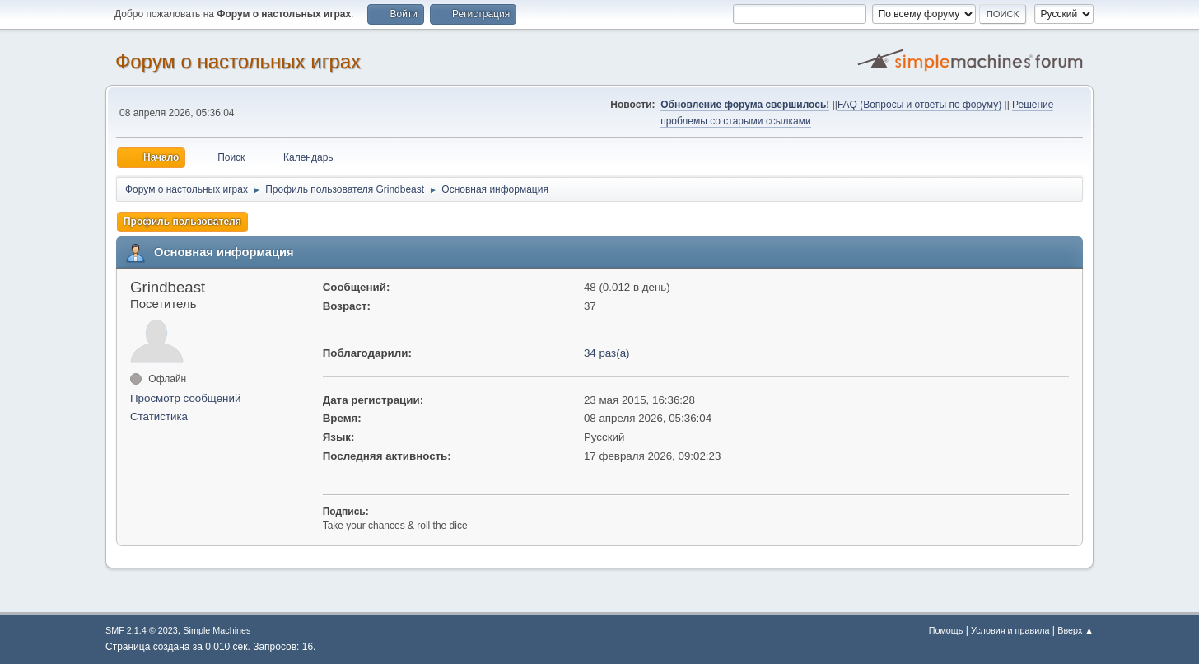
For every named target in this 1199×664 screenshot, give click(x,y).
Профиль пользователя (182, 221)
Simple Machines (216, 630)
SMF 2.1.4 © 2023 (141, 630)
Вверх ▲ (1075, 630)
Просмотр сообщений (185, 398)
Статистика (159, 416)
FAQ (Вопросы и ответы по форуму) (919, 104)
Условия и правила (1010, 630)
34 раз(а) (607, 353)
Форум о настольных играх (238, 61)
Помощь (946, 630)
